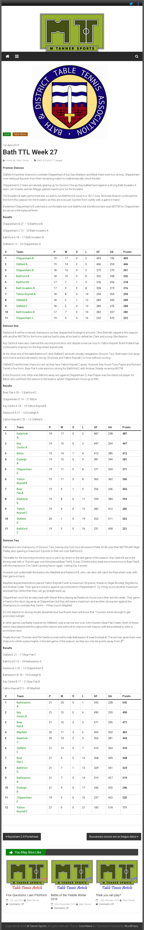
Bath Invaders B (25, 312)
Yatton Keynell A (26, 294)
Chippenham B (25, 270)
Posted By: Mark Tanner (17, 160)
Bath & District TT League (49, 160)
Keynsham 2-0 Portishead (23, 836)
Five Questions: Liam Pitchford (26, 895)
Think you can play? (108, 895)
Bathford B (22, 282)
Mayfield (22, 732)
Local (6, 134)
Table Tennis (20, 134)
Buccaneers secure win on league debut (112, 836)
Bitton (20, 453)
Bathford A (22, 276)
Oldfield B (21, 300)
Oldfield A (22, 264)
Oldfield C (21, 306)
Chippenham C (25, 318)
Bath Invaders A (25, 288)
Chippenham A (25, 258)
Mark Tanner (33, 900)
